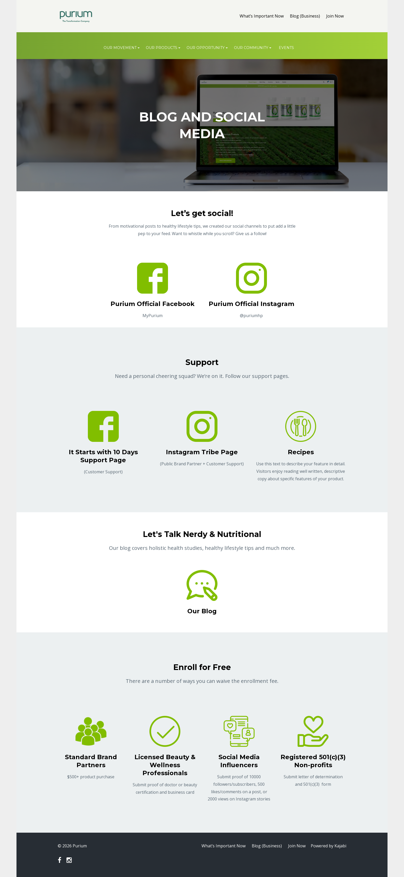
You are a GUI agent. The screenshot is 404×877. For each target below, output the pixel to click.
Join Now (335, 16)
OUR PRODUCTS (161, 47)
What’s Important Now (262, 16)
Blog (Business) (305, 16)
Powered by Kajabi (328, 846)
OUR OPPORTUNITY (206, 47)
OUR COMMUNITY (251, 47)
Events (286, 47)
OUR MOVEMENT (120, 47)
